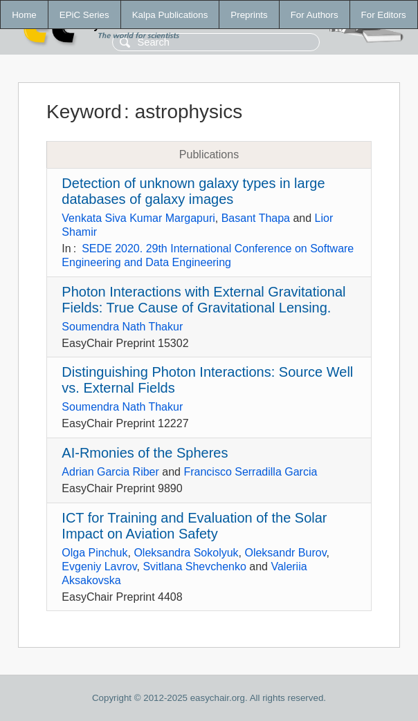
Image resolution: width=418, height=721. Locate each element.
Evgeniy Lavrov (99, 566)
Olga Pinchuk (94, 553)
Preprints (248, 15)
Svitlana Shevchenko (194, 566)
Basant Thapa (255, 218)
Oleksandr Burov (285, 553)
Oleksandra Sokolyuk (186, 553)
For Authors (314, 15)
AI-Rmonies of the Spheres (145, 452)
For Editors (383, 15)
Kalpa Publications (170, 15)
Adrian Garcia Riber (110, 472)
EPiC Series (84, 15)
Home (24, 15)
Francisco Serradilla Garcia (250, 472)
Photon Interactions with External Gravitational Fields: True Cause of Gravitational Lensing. (203, 299)
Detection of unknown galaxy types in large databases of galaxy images (193, 191)
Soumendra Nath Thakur (122, 327)
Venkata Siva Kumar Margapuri (138, 218)
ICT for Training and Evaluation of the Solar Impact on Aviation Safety (194, 525)
